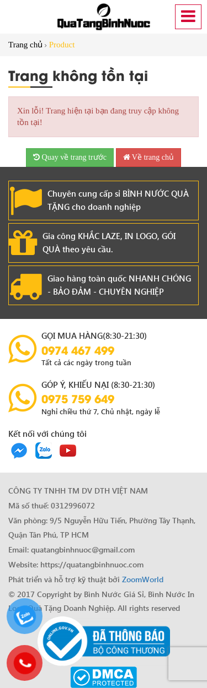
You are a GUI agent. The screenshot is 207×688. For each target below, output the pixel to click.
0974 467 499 (77, 349)
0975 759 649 (77, 398)
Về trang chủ (148, 157)
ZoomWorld (142, 579)
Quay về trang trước (70, 157)
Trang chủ (25, 44)
